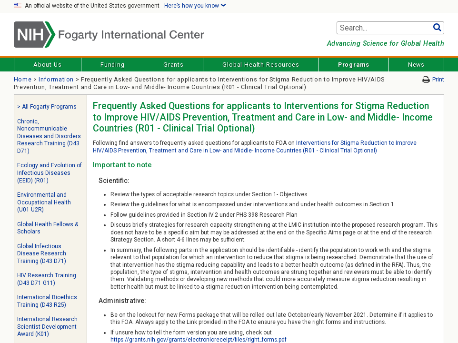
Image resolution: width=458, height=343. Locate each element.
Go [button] (437, 28)
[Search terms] (390, 28)
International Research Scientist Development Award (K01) (47, 326)
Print (438, 79)
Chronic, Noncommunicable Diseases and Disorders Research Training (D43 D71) (49, 136)
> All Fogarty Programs (47, 106)
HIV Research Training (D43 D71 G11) (46, 279)
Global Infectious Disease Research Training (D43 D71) (41, 253)
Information (56, 79)
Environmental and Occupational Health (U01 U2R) (44, 202)
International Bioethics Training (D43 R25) (47, 301)
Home (23, 79)
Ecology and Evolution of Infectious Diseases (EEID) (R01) (49, 172)
